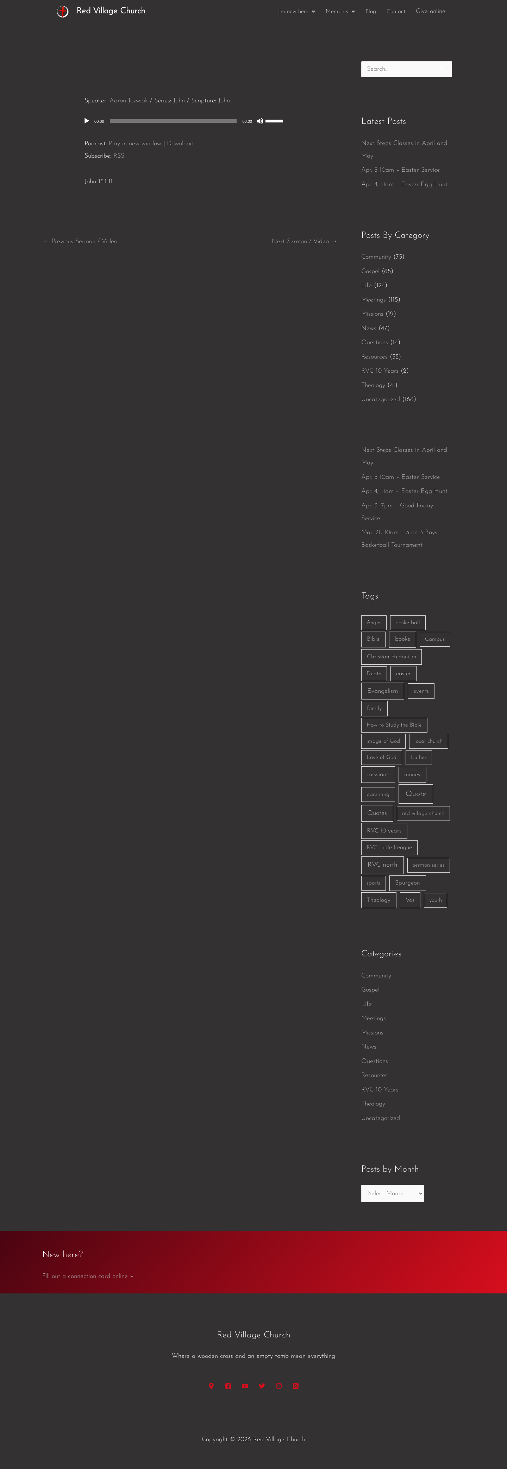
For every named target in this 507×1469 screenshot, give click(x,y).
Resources (374, 357)
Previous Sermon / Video (80, 241)
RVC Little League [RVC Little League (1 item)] (389, 847)
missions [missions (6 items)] (378, 774)
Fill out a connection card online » (88, 1276)
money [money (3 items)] (412, 775)
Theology (373, 385)
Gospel (370, 271)
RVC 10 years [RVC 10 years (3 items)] (384, 831)
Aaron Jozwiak (128, 100)
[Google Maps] (211, 1386)
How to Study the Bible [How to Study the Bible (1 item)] (394, 725)
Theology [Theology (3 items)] (378, 900)
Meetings (373, 300)
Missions (372, 314)
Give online (430, 11)
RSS (118, 156)
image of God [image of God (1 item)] (383, 741)
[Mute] (259, 121)
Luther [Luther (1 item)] (418, 757)
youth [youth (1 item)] (435, 900)
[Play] (86, 121)
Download (180, 143)
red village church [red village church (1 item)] (423, 813)
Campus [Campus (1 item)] (435, 639)
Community (376, 257)
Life (366, 285)
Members (340, 11)
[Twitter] (262, 1386)
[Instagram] (279, 1386)
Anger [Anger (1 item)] (374, 623)
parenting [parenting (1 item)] (378, 794)
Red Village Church (110, 11)
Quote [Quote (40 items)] (416, 794)
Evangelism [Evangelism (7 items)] (382, 691)
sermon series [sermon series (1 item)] (429, 865)
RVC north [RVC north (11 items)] (383, 865)
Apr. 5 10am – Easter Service (400, 170)
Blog (370, 11)
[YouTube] (245, 1386)
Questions (374, 342)
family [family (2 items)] (374, 708)
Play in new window (135, 143)
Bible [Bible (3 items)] (373, 639)
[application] (190, 121)
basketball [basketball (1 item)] (407, 623)
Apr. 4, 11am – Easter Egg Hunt (404, 184)
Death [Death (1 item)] (374, 674)
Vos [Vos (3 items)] (410, 900)
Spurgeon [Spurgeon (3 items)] (407, 883)
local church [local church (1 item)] (428, 741)
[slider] (173, 121)
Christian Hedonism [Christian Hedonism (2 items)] (391, 657)
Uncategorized (380, 399)
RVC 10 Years (380, 371)
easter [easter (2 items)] (403, 674)
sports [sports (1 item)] (373, 883)
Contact (396, 11)
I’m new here (296, 11)
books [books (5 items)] (402, 639)
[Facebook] (228, 1386)
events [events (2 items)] (421, 691)
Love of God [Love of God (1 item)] (381, 757)
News (368, 328)
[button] (296, 12)
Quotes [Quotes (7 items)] (377, 813)
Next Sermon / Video (304, 241)
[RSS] (296, 1386)
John (179, 100)
